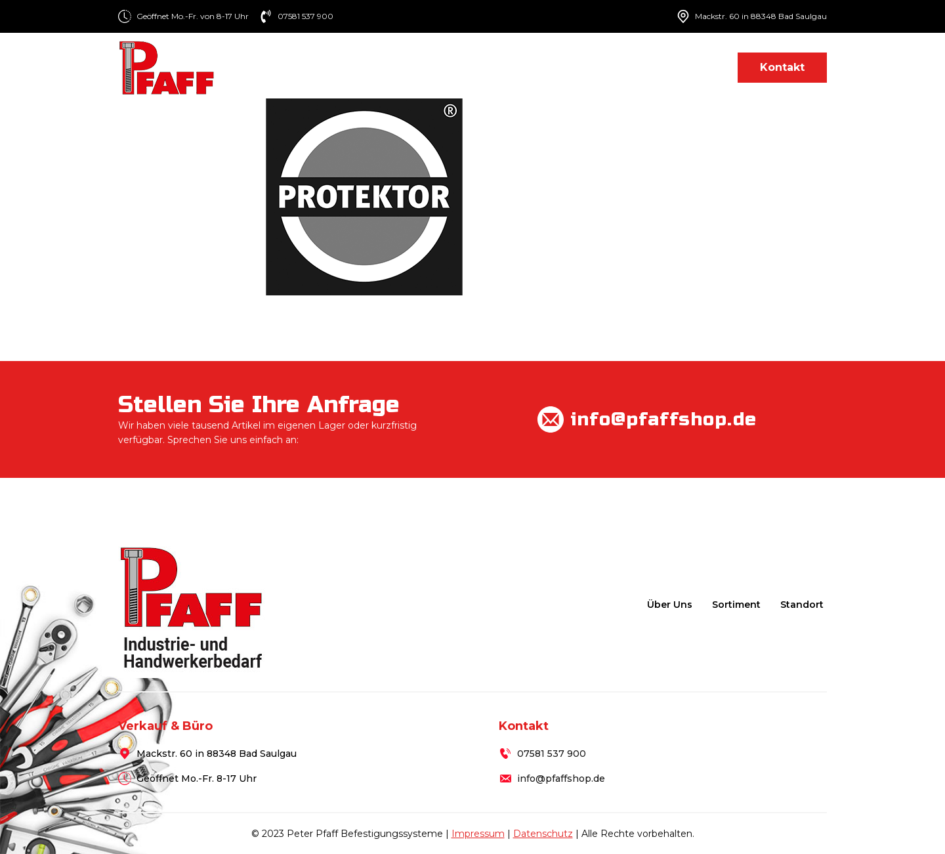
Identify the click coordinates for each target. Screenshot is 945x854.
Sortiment (530, 67)
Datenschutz (543, 834)
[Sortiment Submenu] (568, 67)
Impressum (478, 834)
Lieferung (619, 67)
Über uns (455, 67)
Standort (692, 67)
